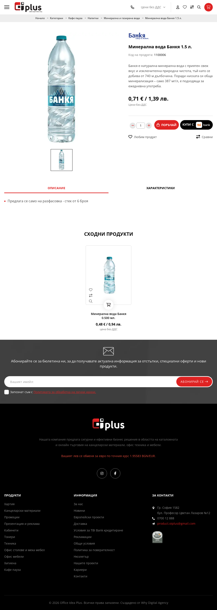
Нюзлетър (81, 557)
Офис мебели (14, 557)
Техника (10, 543)
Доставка (80, 524)
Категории (56, 18)
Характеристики (160, 188)
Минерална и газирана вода (122, 18)
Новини (79, 511)
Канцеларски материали (22, 511)
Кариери (80, 570)
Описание (56, 188)
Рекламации (83, 537)
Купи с (196, 125)
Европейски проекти (89, 517)
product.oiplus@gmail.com (176, 523)
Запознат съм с (53, 392)
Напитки (93, 18)
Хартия (9, 504)
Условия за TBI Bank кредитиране (98, 530)
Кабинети (11, 530)
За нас (78, 504)
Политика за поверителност (94, 550)
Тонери (9, 537)
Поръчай (167, 125)
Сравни (204, 137)
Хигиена (10, 563)
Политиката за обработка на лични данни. (64, 392)
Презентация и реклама (22, 524)
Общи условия (84, 543)
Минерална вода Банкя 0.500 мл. (108, 316)
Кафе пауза (75, 18)
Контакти (80, 576)
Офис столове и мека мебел (24, 550)
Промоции (11, 517)
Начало (40, 18)
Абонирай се (194, 382)
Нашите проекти (86, 563)
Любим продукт (142, 137)
